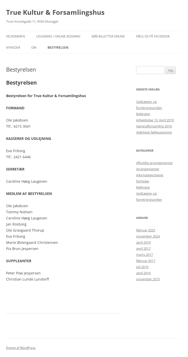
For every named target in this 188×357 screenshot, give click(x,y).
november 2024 (148, 236)
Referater (143, 114)
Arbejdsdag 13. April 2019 (155, 120)
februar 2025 (145, 230)
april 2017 (143, 248)
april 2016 (143, 273)
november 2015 (148, 279)
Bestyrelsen (58, 47)
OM (33, 47)
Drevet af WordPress (21, 348)
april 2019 (143, 242)
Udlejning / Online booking (58, 36)
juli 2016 (142, 267)
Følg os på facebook (153, 36)
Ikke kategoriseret (149, 175)
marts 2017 (144, 254)
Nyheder (142, 181)
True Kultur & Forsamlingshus (55, 12)
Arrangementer (147, 169)
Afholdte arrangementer (154, 163)
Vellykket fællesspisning (154, 132)
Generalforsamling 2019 (154, 126)
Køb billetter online (108, 36)
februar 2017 (145, 260)
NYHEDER (13, 47)
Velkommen (15, 36)
